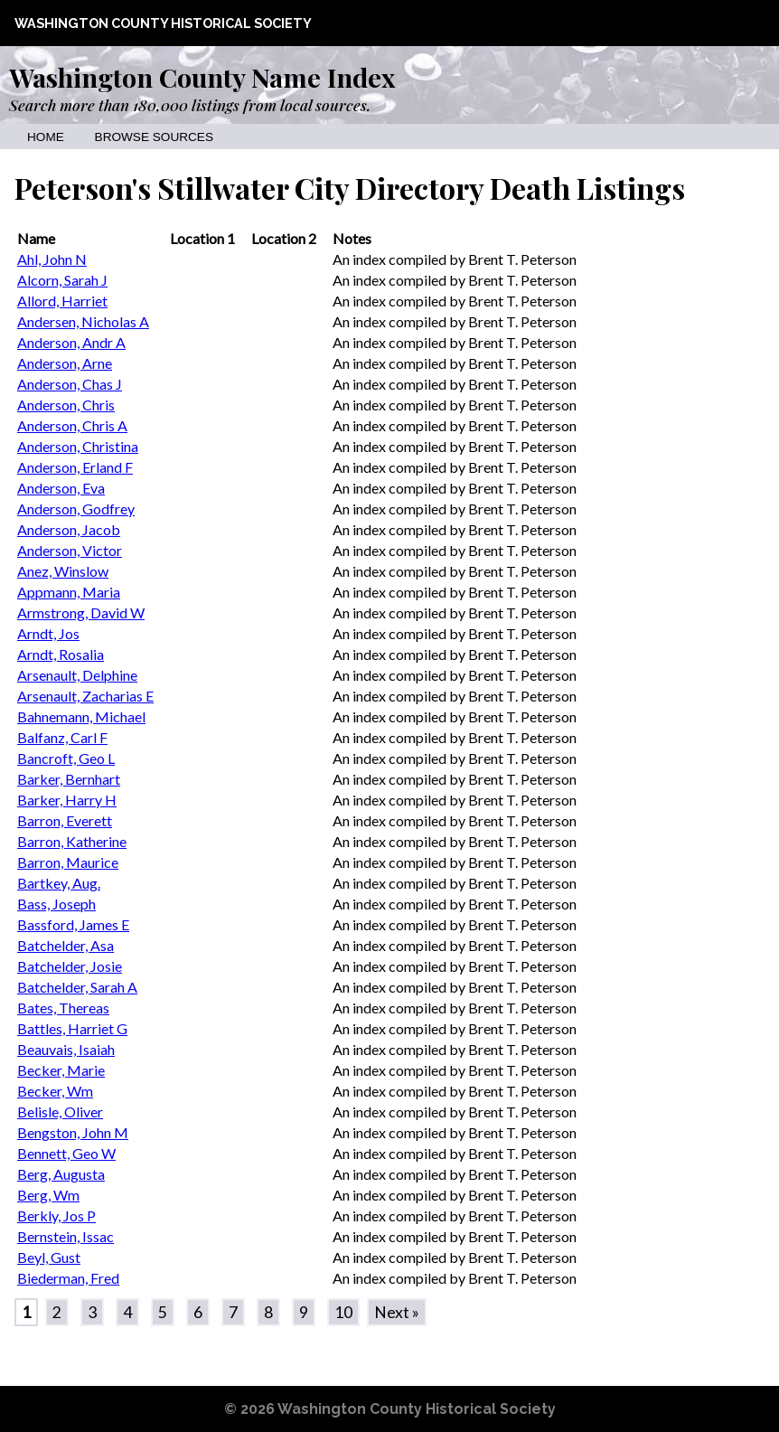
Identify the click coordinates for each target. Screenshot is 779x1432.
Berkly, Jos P (56, 1215)
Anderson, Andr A (71, 342)
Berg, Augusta (61, 1173)
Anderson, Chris (66, 404)
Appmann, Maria (68, 591)
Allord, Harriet (62, 300)
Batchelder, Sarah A (77, 986)
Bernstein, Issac (65, 1236)
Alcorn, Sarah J (62, 279)
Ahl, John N (52, 259)
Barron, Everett (64, 820)
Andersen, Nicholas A (83, 321)
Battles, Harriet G (72, 1028)
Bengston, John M (72, 1132)
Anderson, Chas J (69, 383)
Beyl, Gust (48, 1257)
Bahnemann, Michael (81, 716)
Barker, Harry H (67, 799)
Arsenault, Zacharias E (85, 695)
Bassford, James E (73, 924)
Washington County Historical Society (163, 23)
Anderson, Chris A (72, 425)
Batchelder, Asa (65, 945)
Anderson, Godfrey (76, 508)
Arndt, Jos (48, 633)
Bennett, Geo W (66, 1153)
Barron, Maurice (67, 862)
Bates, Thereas (63, 1007)
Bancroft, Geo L (66, 758)
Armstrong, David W (81, 612)
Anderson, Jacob (68, 529)
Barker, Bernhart (68, 778)
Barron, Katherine (72, 841)
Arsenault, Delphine (77, 674)
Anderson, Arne (64, 363)
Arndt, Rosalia (60, 654)
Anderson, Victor (69, 550)
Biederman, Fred (68, 1277)
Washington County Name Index (202, 77)
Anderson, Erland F (75, 467)
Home (45, 137)
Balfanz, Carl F (62, 737)
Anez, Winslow (62, 570)
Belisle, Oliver (60, 1111)
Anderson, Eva (61, 487)
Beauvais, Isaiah (66, 1049)
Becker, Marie (61, 1070)
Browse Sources (154, 137)
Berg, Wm (48, 1194)
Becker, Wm (55, 1090)
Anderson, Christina (77, 446)
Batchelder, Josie (69, 966)
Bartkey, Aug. (58, 882)
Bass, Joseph (56, 903)
